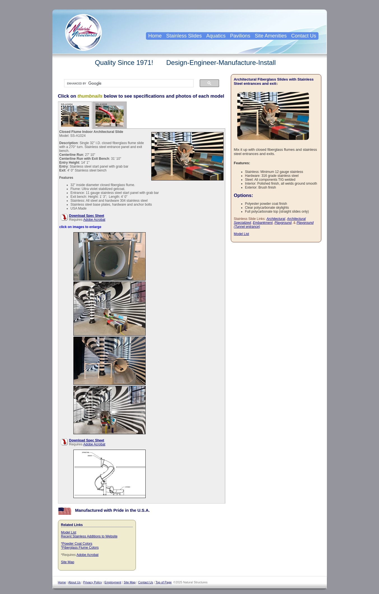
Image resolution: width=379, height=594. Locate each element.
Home (155, 36)
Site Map (67, 562)
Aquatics (215, 36)
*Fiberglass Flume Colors (80, 548)
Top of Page (163, 582)
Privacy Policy (92, 582)
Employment (112, 582)
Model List (68, 532)
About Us (74, 582)
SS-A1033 (110, 115)
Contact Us (303, 36)
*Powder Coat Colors (76, 544)
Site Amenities (271, 36)
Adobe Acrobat (94, 220)
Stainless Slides (184, 36)
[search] (126, 83)
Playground (283, 223)
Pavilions (240, 36)
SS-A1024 (75, 115)
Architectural (275, 219)
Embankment (263, 223)
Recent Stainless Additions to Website (89, 536)
